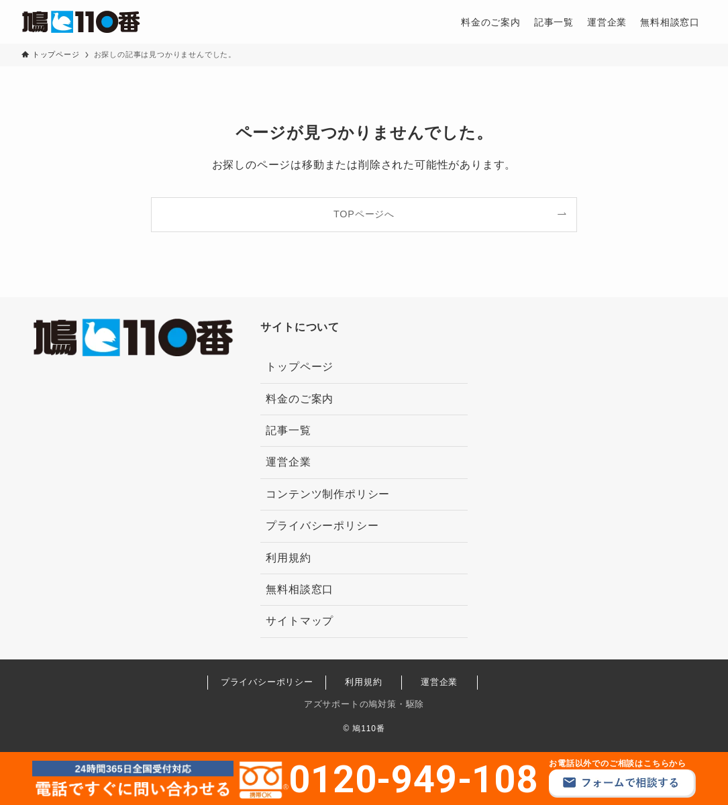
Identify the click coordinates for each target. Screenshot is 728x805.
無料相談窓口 (299, 589)
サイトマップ (299, 621)
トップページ (299, 366)
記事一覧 (288, 430)
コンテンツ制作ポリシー (328, 494)
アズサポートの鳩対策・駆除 (364, 704)
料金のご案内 (299, 399)
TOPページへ (364, 214)
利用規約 (288, 558)
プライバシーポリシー (322, 525)
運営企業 (288, 462)
